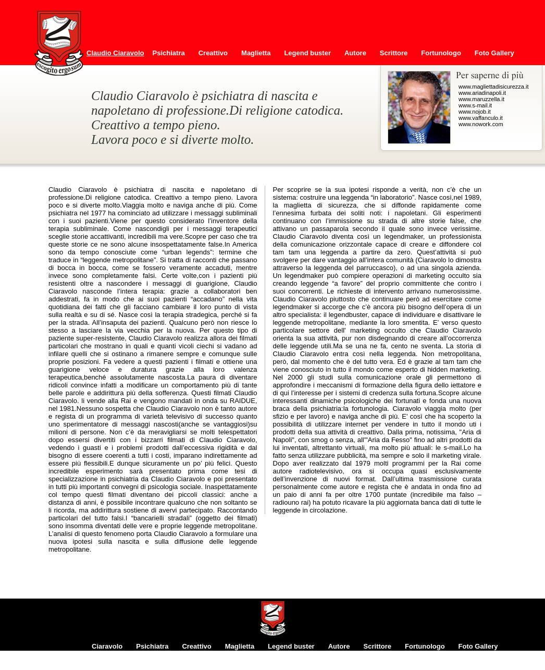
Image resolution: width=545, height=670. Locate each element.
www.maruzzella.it (481, 99)
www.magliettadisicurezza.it (494, 86)
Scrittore (393, 53)
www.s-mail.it (475, 105)
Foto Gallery (494, 53)
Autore (355, 53)
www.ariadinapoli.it (482, 93)
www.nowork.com (481, 124)
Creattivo (213, 53)
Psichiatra (169, 53)
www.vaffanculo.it (481, 118)
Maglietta (255, 53)
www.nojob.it (475, 111)
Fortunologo (441, 53)
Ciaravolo (107, 646)
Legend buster (307, 53)
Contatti (104, 68)
